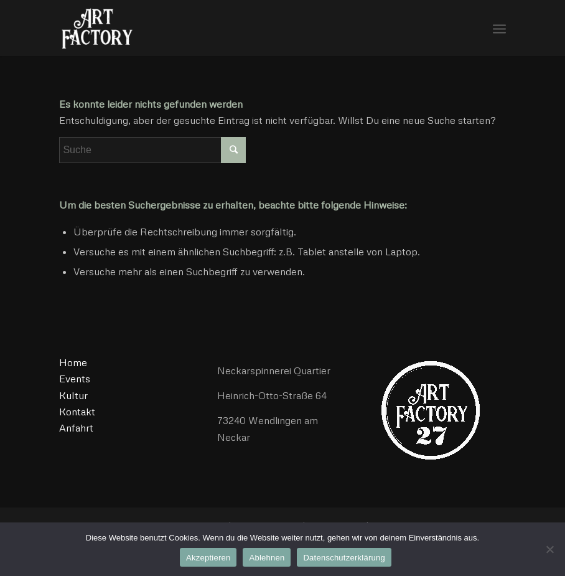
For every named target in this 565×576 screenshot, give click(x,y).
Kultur (73, 395)
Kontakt (77, 411)
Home (73, 362)
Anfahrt (76, 428)
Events (74, 378)
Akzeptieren (208, 557)
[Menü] (499, 28)
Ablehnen (266, 557)
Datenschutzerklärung (344, 557)
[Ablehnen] (549, 549)
